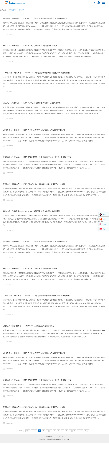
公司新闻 (21, 10)
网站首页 (13, 10)
